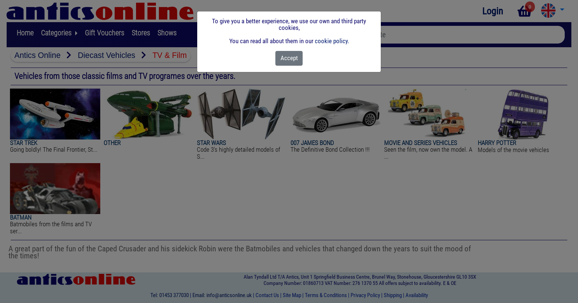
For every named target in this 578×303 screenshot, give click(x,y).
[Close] (289, 58)
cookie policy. (332, 41)
